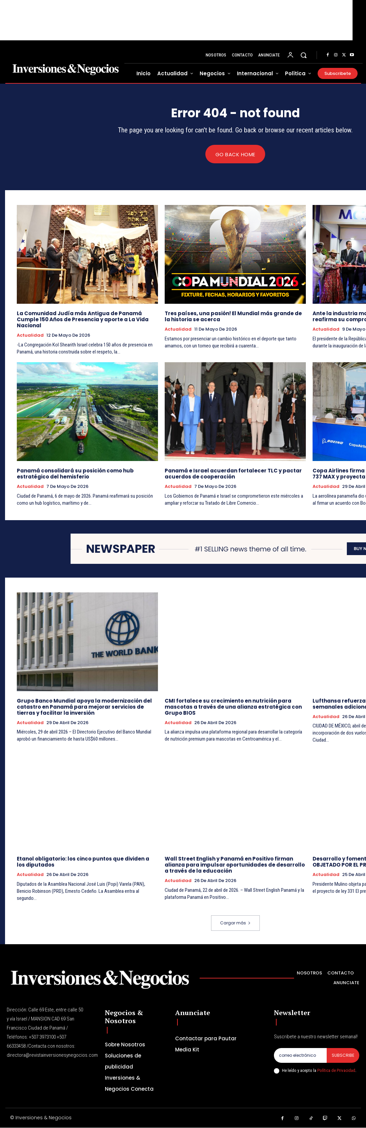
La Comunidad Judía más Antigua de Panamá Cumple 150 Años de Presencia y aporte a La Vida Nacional (83, 319)
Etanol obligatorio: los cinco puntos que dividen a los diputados (83, 862)
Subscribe (343, 1055)
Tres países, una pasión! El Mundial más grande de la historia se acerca (233, 316)
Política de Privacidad (336, 1070)
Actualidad (30, 335)
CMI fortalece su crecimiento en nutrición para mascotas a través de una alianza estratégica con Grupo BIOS (233, 706)
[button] (303, 55)
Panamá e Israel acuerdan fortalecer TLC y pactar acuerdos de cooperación (233, 474)
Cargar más (235, 923)
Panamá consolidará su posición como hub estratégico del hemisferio (75, 474)
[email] (300, 1055)
